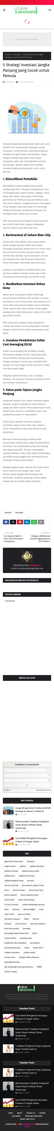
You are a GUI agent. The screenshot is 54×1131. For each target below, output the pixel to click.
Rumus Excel (38, 948)
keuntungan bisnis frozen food (16, 933)
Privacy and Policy (27, 1119)
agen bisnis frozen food (13, 861)
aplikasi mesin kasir (27, 876)
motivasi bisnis (10, 938)
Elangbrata (10, 82)
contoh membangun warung (33, 905)
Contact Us (30, 1113)
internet (36, 919)
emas (41, 909)
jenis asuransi (20, 924)
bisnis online (9, 900)
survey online (9, 957)
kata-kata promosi (11, 929)
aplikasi (23, 866)
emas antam (9, 914)
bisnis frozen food (36, 890)
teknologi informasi (12, 962)
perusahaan (35, 943)
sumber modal (29, 953)
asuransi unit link (11, 885)
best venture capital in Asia (33, 885)
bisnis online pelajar (26, 900)
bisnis (6, 890)
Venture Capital (10, 972)
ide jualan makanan (12, 919)
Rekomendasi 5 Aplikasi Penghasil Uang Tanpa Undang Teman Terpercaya (32, 824)
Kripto (34, 933)
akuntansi (31, 861)
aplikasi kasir (9, 876)
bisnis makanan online (30, 895)
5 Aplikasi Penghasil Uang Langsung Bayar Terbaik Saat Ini (32, 1048)
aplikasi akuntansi (37, 866)
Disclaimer (16, 1116)
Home (10, 1113)
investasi (16, 55)
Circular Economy (11, 905)
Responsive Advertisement (27, 39)
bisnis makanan (10, 895)
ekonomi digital (29, 909)
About (19, 1113)
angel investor (10, 866)
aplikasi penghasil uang (13, 881)
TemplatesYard (28, 1124)
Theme (27, 1126)
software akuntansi (12, 953)
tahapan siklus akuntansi (29, 957)
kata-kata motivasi (37, 924)
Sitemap (42, 1113)
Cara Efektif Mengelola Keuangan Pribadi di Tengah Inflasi (31, 840)
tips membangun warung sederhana (18, 967)
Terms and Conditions (33, 1116)
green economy (24, 914)
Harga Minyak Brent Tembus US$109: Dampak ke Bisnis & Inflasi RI (33, 810)
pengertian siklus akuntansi (15, 943)
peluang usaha (26, 938)
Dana (6, 909)
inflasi (26, 919)
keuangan (19, 513)
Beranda (8, 55)
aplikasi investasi (11, 871)
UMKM (39, 967)
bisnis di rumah (19, 890)
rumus (26, 948)
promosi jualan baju (12, 948)
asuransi (30, 881)
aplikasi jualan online (30, 871)
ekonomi (16, 909)
